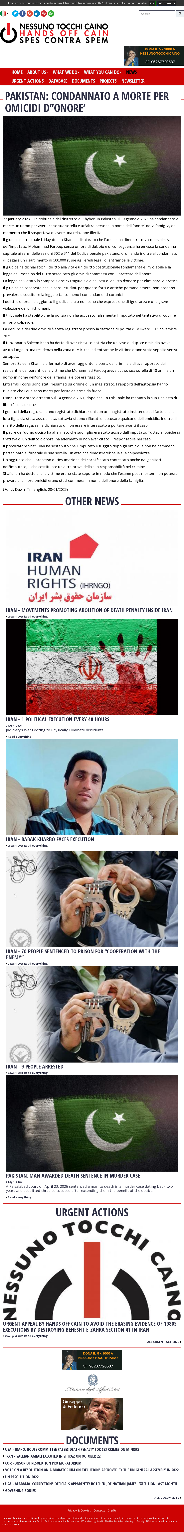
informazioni (167, 3)
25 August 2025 (14, 1336)
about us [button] (37, 72)
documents (83, 81)
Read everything (36, 616)
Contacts (99, 1510)
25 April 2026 (16, 616)
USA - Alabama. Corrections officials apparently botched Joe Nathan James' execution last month (91, 1483)
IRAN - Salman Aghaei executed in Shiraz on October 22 (52, 1456)
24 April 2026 (16, 963)
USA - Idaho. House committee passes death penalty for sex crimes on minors (72, 1449)
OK (152, 3)
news (131, 72)
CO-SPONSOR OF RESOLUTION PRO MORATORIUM (43, 1463)
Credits (112, 1510)
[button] (5, 13)
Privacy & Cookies (79, 1510)
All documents (167, 1498)
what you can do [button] (102, 72)
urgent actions (28, 81)
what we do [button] (66, 72)
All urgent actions (164, 1342)
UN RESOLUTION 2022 (22, 1476)
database (58, 81)
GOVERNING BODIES (20, 1490)
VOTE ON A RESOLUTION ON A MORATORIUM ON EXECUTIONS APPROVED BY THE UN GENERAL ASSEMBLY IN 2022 (92, 1469)
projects (108, 81)
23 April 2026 (14, 1182)
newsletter (132, 81)
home (17, 72)
